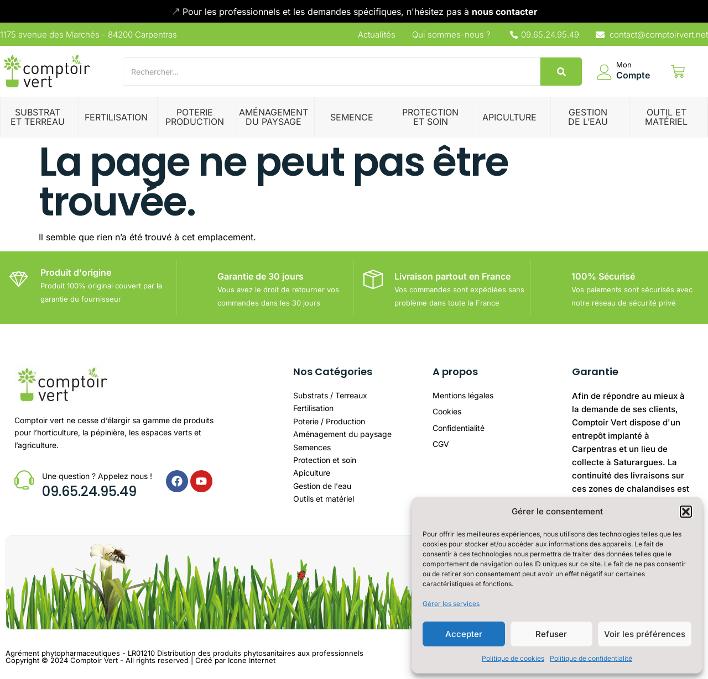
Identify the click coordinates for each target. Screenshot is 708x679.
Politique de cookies (513, 658)
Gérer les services (451, 603)
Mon (624, 64)
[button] (685, 511)
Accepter (463, 634)
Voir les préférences (644, 634)
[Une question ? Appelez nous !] (24, 479)
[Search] (331, 71)
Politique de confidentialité (591, 658)
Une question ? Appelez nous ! (97, 476)
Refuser (551, 634)
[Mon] (604, 71)
